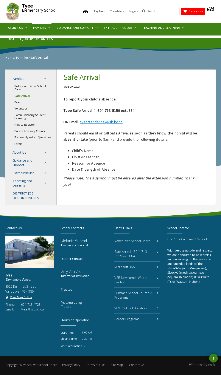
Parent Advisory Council (29, 131)
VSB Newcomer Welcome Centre (136, 279)
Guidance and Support (77, 28)
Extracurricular (120, 28)
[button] (46, 78)
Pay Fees (99, 11)
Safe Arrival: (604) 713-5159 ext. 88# (136, 253)
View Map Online (21, 297)
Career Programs (136, 319)
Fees (17, 102)
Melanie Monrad (74, 240)
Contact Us (137, 365)
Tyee (27, 6)
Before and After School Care (30, 87)
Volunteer (20, 108)
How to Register (24, 125)
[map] (85, 11)
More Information (71, 346)
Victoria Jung (71, 302)
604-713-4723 (30, 304)
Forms (18, 144)
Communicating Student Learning (29, 116)
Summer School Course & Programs (136, 295)
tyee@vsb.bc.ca (32, 309)
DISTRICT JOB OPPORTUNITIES (30, 39)
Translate (117, 11)
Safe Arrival (22, 96)
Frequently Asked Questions (32, 137)
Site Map (117, 365)
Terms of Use (95, 365)
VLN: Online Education (136, 308)
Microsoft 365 (136, 267)
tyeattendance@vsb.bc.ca (101, 121)
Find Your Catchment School (187, 239)
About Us (17, 28)
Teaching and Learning (163, 28)
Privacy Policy (71, 365)
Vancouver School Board (136, 241)
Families (41, 28)
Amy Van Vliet (71, 271)
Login (134, 11)
